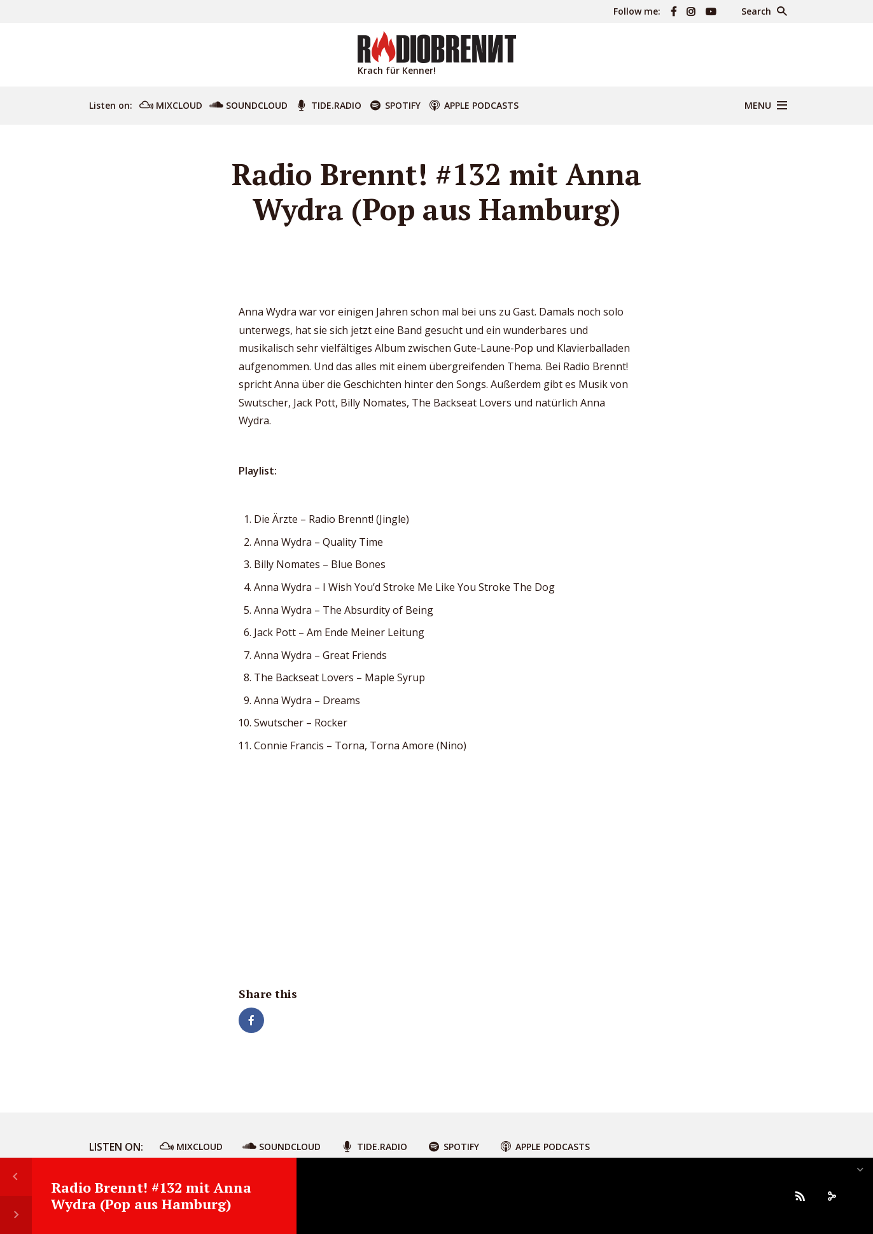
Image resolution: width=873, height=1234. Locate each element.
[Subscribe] (800, 1196)
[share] (832, 1196)
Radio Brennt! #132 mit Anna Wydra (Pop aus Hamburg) (151, 1195)
